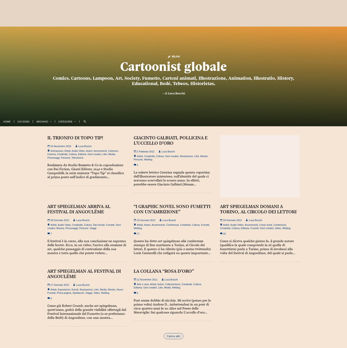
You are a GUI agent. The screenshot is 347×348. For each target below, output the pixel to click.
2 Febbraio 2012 (144, 151)
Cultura (73, 154)
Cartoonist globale (173, 66)
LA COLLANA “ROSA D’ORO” (164, 271)
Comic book (265, 225)
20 (223, 233)
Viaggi (93, 228)
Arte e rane (143, 284)
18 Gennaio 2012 (231, 220)
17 (136, 233)
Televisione (77, 157)
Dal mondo (99, 225)
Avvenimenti (100, 151)
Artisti (67, 151)
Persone (65, 157)
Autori (89, 151)
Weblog (148, 159)
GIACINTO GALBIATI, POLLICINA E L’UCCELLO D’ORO (171, 140)
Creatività (62, 154)
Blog (173, 56)
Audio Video (78, 151)
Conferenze (172, 225)
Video (278, 228)
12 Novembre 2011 (146, 279)
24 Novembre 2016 (59, 146)
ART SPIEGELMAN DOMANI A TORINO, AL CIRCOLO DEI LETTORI (258, 209)
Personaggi (53, 157)
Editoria (82, 154)
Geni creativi (94, 154)
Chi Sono (23, 121)
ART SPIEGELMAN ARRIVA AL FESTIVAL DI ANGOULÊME (78, 209)
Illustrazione (186, 156)
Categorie (65, 121)
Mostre (204, 156)
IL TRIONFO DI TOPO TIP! (75, 138)
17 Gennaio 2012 (58, 285)
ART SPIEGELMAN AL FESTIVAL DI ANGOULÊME (84, 273)
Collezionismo (172, 284)
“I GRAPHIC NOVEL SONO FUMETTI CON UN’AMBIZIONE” (172, 209)
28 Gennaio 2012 (58, 220)
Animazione (56, 151)
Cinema (51, 154)
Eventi (74, 289)
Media (111, 154)
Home (7, 121)
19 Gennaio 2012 (144, 220)
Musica (60, 228)
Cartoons (113, 151)
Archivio (42, 121)
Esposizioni (64, 289)
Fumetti (110, 225)
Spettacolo (78, 293)
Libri (104, 154)
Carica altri (173, 336)
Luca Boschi (176, 93)
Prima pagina (64, 293)
